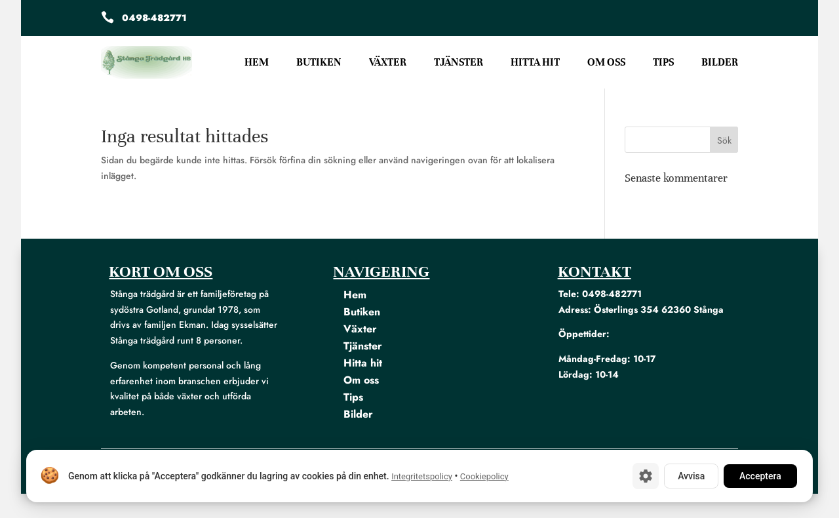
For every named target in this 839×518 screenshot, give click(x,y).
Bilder (719, 63)
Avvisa (691, 476)
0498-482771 (154, 17)
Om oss (606, 63)
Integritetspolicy (421, 476)
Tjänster (458, 63)
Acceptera (760, 476)
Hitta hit (535, 63)
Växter (387, 63)
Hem (256, 63)
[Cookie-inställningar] (646, 476)
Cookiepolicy (484, 476)
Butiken (318, 63)
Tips (663, 63)
